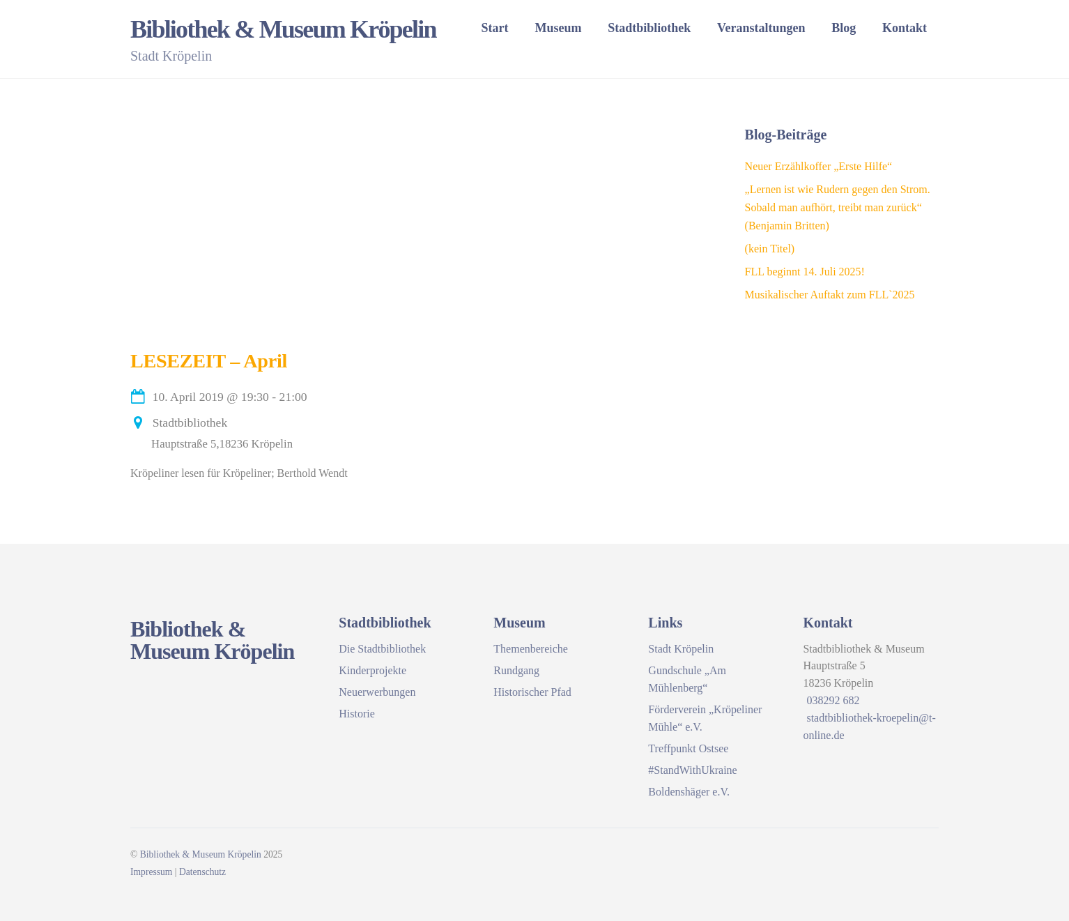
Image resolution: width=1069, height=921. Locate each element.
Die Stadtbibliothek (382, 649)
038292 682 (832, 700)
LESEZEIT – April (208, 361)
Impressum (151, 872)
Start (495, 28)
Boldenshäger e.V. (689, 792)
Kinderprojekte (372, 670)
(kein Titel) (770, 248)
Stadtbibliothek (649, 28)
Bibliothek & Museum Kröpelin (200, 854)
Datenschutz (202, 872)
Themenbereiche (530, 649)
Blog (843, 28)
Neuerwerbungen (377, 692)
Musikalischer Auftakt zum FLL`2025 (830, 294)
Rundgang (516, 670)
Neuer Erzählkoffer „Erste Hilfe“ (819, 166)
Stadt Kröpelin (681, 649)
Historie (357, 714)
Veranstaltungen (761, 28)
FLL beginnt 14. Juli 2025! (805, 271)
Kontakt (904, 28)
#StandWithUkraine (692, 770)
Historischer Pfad (532, 692)
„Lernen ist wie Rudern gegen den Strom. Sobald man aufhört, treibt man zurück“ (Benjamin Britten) (837, 207)
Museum (557, 28)
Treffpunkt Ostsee (688, 748)
